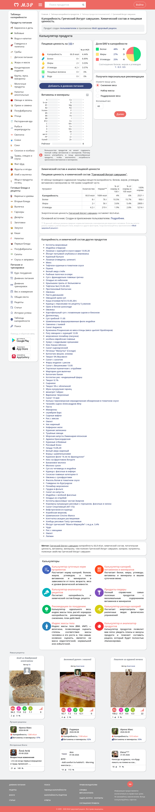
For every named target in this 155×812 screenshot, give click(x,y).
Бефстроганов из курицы (59, 509)
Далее (120, 114)
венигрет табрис (54, 392)
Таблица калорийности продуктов (65, 14)
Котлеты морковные (56, 244)
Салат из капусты (55, 492)
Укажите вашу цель (106, 81)
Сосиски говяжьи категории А (62, 474)
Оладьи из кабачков (57, 280)
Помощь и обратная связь (23, 333)
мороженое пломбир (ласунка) (62, 336)
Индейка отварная (55, 247)
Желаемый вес (103, 101)
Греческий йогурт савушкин (124, 14)
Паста (49, 406)
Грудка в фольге (54, 489)
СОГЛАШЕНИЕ (85, 803)
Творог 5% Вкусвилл (56, 356)
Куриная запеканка (56, 430)
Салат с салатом (54, 359)
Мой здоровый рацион (104, 28)
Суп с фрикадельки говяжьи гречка (64, 277)
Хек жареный (53, 424)
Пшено (49, 268)
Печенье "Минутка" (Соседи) (61, 350)
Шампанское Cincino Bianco (60, 515)
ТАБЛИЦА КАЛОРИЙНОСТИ (55, 790)
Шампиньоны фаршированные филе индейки (70, 321)
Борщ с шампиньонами (58, 453)
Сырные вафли (54, 415)
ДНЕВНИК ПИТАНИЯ (17, 785)
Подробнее (117, 218)
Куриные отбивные (56, 442)
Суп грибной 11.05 (55, 318)
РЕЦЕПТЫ (13, 790)
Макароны (51, 409)
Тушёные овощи (54, 433)
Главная (44, 14)
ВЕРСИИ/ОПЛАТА (86, 793)
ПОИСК (47, 785)
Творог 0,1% (52, 380)
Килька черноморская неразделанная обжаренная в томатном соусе (82, 400)
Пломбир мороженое (57, 486)
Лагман (50, 536)
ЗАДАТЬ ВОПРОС (86, 798)
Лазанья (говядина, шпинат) (60, 259)
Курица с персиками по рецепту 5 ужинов (68, 303)
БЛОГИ (12, 795)
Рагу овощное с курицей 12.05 (62, 333)
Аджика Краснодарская (58, 439)
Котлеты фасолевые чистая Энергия (65, 500)
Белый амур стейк (55, 271)
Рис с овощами (54, 530)
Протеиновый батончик (58, 289)
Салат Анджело (54, 327)
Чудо (48, 527)
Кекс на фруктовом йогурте (60, 459)
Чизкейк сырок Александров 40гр (63, 403)
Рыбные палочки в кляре (59, 274)
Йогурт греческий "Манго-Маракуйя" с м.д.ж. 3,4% (72, 524)
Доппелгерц (52, 315)
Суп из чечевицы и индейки (61, 468)
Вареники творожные (57, 394)
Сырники (51, 383)
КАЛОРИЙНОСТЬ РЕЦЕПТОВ (55, 795)
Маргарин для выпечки (58, 371)
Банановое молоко (56, 462)
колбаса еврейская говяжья (60, 339)
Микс (48, 262)
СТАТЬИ (12, 800)
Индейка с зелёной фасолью (61, 495)
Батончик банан (54, 374)
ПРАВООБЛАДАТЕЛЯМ (88, 785)
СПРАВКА (83, 790)
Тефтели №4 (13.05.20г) (58, 286)
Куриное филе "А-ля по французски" (65, 456)
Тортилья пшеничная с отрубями (63, 368)
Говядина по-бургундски (59, 483)
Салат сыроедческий (57, 347)
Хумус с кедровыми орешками (62, 342)
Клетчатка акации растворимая (62, 518)
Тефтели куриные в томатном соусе (65, 265)
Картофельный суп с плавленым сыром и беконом (73, 312)
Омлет (49, 421)
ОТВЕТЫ (47, 800)
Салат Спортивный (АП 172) (60, 506)
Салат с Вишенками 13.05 (59, 365)
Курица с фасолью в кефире (61, 471)
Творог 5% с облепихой (58, 386)
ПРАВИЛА (95, 803)
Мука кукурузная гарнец (59, 389)
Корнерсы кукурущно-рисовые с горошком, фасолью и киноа (78, 503)
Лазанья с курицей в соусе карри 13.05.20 (68, 250)
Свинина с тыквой (55, 324)
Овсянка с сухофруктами (59, 477)
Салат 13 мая (52, 397)
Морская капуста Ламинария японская (66, 436)
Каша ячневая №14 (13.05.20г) (61, 300)
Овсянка (50, 292)
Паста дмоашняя (54, 294)
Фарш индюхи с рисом (58, 362)
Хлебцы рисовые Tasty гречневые (63, 521)
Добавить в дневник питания (65, 86)
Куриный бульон (55, 256)
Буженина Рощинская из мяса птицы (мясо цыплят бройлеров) (79, 330)
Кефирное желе (54, 427)
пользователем (68, 28)
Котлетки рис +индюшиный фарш (64, 377)
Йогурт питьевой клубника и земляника (67, 253)
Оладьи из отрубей (56, 497)
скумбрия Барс (54, 412)
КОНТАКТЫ (98, 798)
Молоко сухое (53, 465)
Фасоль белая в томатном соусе (63, 480)
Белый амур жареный (57, 450)
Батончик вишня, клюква (59, 353)
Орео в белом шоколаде (59, 306)
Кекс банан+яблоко (56, 344)
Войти (140, 4)
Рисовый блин (53, 445)
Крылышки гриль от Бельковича (63, 283)
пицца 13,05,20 (53, 447)
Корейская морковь (56, 512)
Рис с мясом (52, 418)
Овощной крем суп (56, 297)
